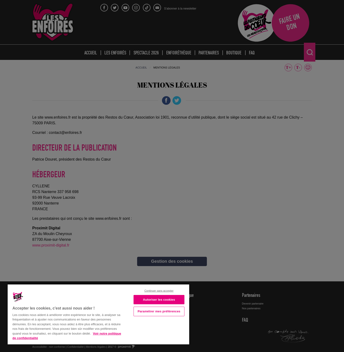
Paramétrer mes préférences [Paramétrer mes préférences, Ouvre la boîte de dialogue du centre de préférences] (159, 311)
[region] (98, 314)
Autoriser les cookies (159, 299)
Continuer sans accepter (158, 290)
